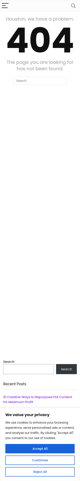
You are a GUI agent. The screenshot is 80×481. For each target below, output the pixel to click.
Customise (40, 460)
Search (9, 361)
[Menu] (5, 6)
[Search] (73, 6)
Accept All (40, 449)
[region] (40, 444)
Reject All (40, 472)
